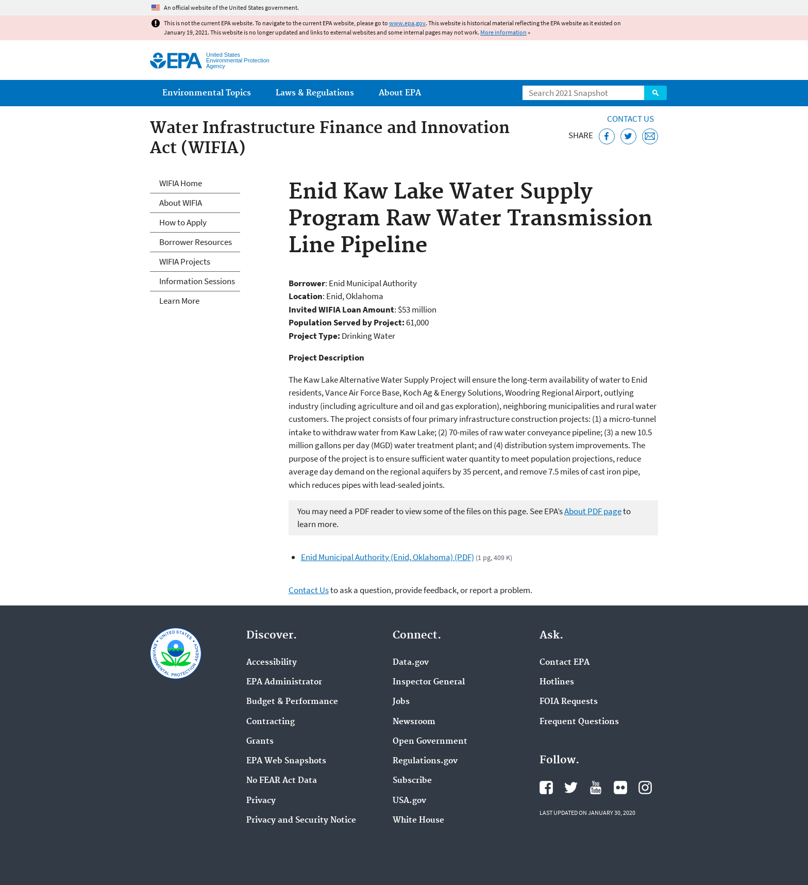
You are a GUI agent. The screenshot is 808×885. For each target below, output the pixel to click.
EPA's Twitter (571, 787)
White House (418, 820)
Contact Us (630, 118)
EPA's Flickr (620, 787)
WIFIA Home (180, 183)
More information (503, 32)
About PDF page (592, 511)
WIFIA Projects (184, 261)
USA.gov (409, 801)
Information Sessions (197, 281)
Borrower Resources (195, 242)
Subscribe (412, 780)
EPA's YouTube (595, 787)
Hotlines (557, 682)
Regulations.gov (425, 761)
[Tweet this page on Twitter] (628, 136)
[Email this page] (650, 136)
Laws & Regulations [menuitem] (315, 93)
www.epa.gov (407, 23)
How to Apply (183, 222)
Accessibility (271, 662)
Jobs (401, 702)
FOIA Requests (569, 702)
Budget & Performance (292, 702)
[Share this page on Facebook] (607, 136)
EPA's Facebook (546, 787)
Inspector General (429, 682)
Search (655, 93)
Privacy (261, 801)
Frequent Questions (579, 722)
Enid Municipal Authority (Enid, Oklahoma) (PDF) (387, 557)
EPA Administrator (284, 682)
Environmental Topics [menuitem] (206, 93)
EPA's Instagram (645, 787)
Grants (260, 741)
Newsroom (414, 722)
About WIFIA (180, 202)
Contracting (270, 722)
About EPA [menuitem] (400, 93)
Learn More (179, 300)
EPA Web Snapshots (286, 761)
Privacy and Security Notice (301, 820)
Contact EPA (565, 662)
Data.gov (411, 662)
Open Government (430, 741)
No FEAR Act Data (281, 780)
